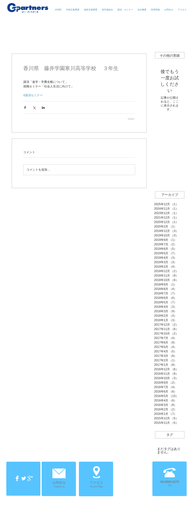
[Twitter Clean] (23, 478)
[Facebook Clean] (17, 478)
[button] (125, 9)
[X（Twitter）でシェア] (34, 107)
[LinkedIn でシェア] (43, 107)
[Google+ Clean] (30, 478)
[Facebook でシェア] (25, 107)
